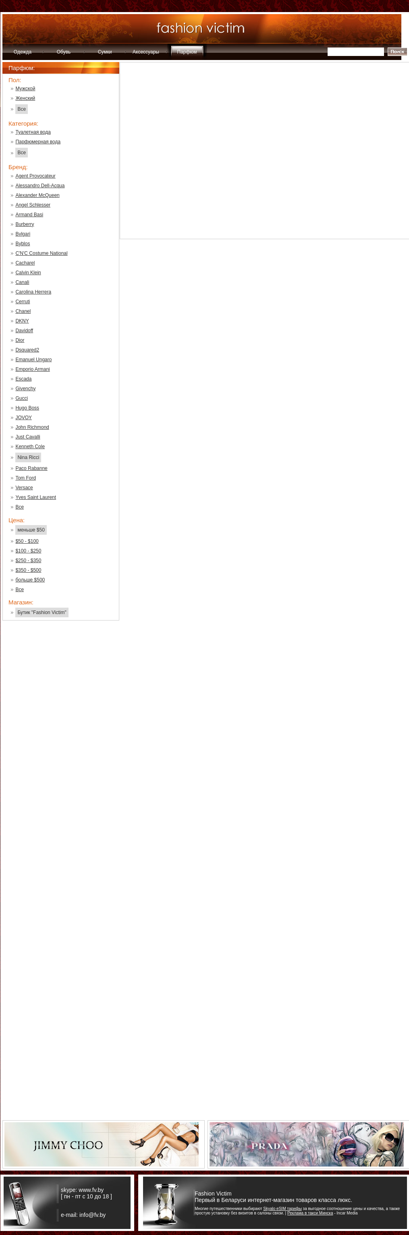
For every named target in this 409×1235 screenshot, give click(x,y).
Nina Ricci (28, 457)
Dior (19, 340)
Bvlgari (22, 234)
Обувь (64, 52)
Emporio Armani (32, 369)
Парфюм (187, 52)
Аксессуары (146, 52)
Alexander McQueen (37, 195)
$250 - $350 (28, 560)
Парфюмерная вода (37, 142)
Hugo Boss (27, 408)
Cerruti (22, 301)
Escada (23, 379)
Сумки (105, 52)
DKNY (22, 321)
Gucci (21, 398)
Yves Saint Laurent (35, 497)
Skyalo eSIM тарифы (282, 1208)
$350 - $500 (28, 570)
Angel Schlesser (32, 205)
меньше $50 (30, 530)
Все (21, 109)
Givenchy (25, 388)
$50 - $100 (26, 541)
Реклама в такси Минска (310, 1213)
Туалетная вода (32, 132)
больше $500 (30, 580)
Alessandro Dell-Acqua (39, 185)
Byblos (22, 243)
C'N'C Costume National (41, 253)
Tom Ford (25, 478)
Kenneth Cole (30, 446)
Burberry (24, 224)
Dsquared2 (27, 350)
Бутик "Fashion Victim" (41, 612)
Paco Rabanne (31, 468)
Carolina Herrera (33, 292)
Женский (25, 98)
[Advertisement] (60, 756)
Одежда (22, 52)
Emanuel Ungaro (33, 359)
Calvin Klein (28, 272)
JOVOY (23, 417)
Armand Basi (29, 214)
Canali (22, 282)
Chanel (23, 311)
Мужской (25, 88)
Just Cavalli (27, 437)
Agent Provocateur (35, 176)
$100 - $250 (28, 551)
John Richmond (32, 427)
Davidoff (24, 330)
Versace (24, 487)
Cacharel (25, 263)
